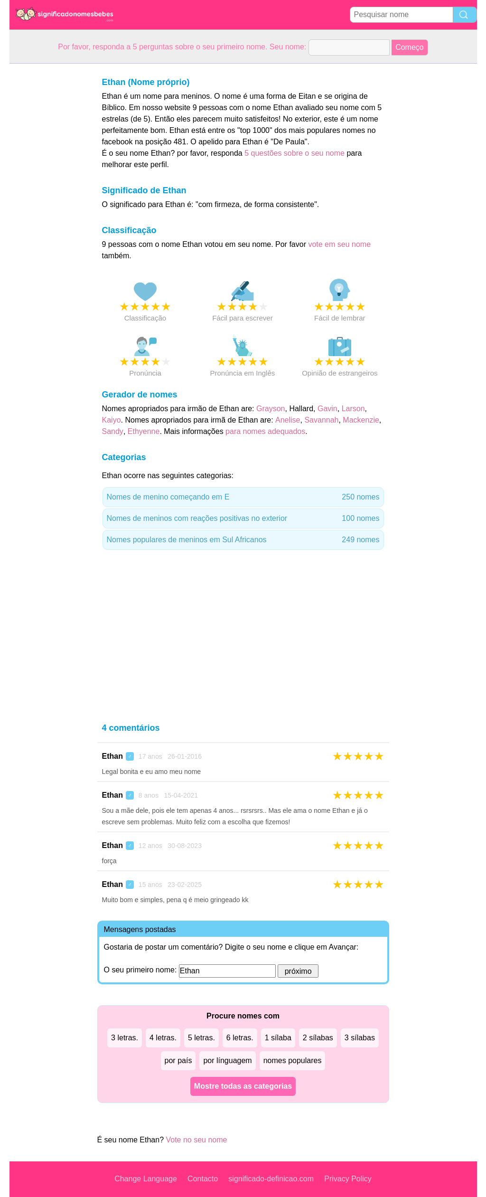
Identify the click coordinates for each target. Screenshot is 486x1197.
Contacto (202, 1179)
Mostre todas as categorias (243, 1086)
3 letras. (124, 1038)
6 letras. (239, 1038)
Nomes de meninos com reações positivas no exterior (243, 518)
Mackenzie (361, 420)
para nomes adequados (265, 431)
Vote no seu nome (196, 1140)
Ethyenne (144, 431)
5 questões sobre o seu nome (294, 153)
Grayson (270, 409)
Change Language (145, 1179)
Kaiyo (111, 420)
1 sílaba (278, 1038)
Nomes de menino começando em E (243, 497)
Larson (353, 409)
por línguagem (227, 1060)
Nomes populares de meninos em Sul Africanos (243, 540)
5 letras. (201, 1038)
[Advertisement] (47, 206)
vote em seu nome (339, 244)
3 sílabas (360, 1038)
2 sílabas (318, 1038)
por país (178, 1060)
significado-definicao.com (271, 1179)
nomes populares (292, 1060)
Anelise (287, 420)
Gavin (327, 409)
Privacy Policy (348, 1179)
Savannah (321, 420)
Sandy (112, 431)
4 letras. (163, 1038)
